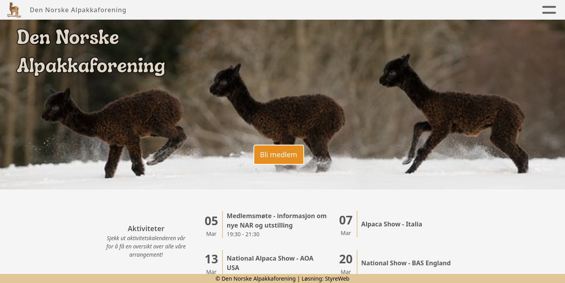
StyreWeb (337, 278)
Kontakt (388, 10)
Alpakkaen (297, 10)
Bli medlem (278, 154)
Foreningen (239, 10)
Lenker (505, 10)
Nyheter (189, 10)
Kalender (346, 10)
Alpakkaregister (446, 10)
